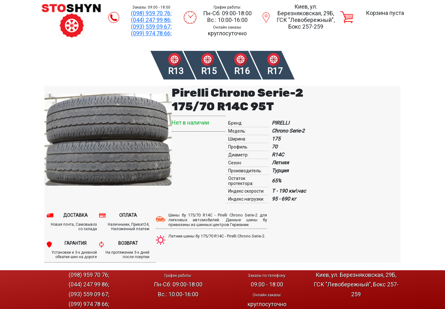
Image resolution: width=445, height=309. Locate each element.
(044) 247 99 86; (151, 20)
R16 (242, 71)
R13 (176, 71)
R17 (275, 71)
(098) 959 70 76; (151, 13)
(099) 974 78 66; (151, 33)
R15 (209, 71)
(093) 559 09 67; (151, 26)
